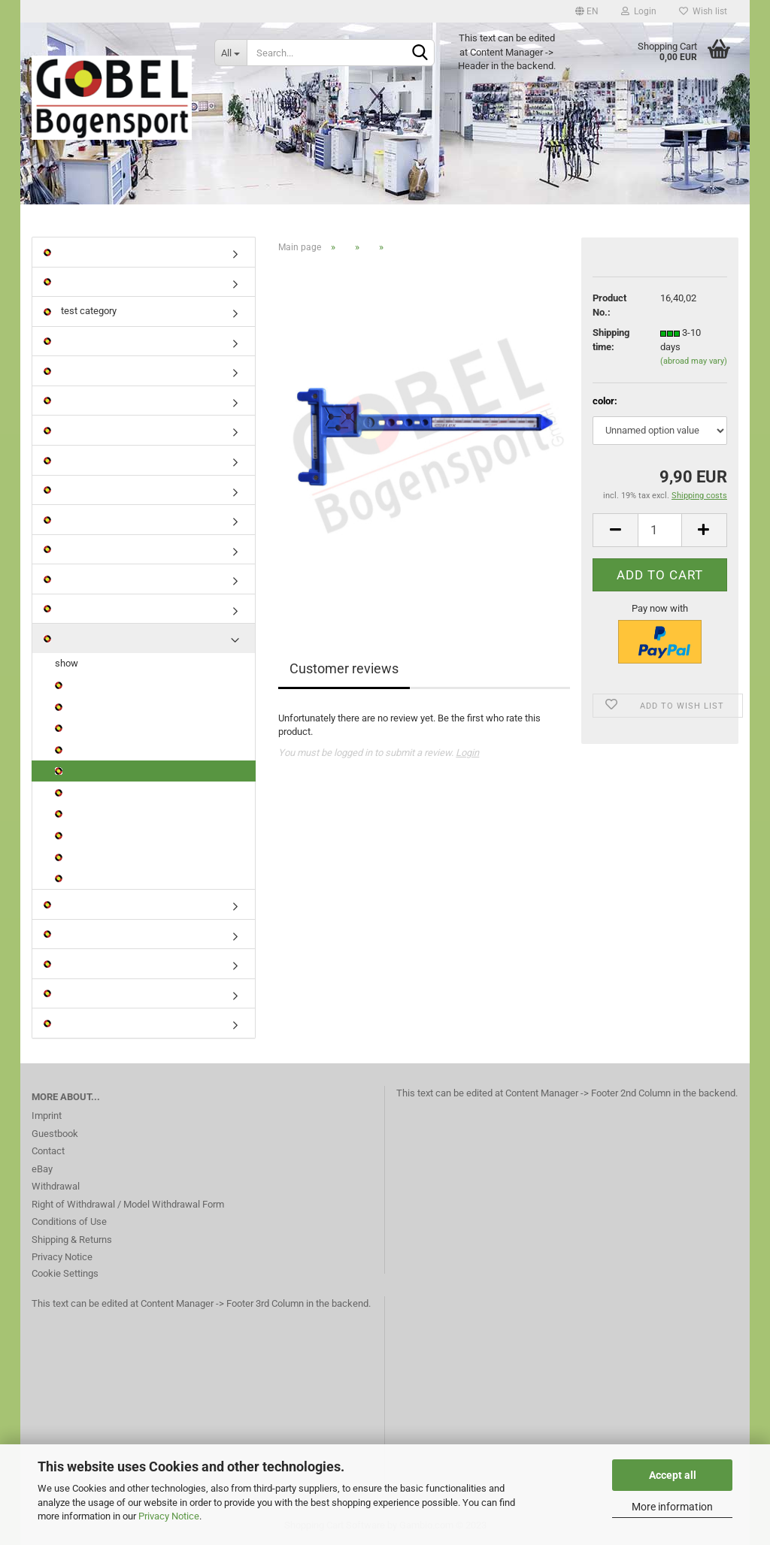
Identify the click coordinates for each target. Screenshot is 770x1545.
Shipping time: (611, 339)
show (66, 663)
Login (638, 11)
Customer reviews (344, 668)
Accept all (672, 1475)
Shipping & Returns (72, 1239)
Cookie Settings (65, 1273)
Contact (48, 1150)
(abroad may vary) (693, 361)
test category (80, 310)
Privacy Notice (168, 1516)
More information (672, 1507)
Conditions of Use (69, 1221)
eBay (42, 1169)
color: (605, 401)
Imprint (47, 1115)
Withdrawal (56, 1186)
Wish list (703, 11)
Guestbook (55, 1133)
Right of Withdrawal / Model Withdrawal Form (128, 1204)
